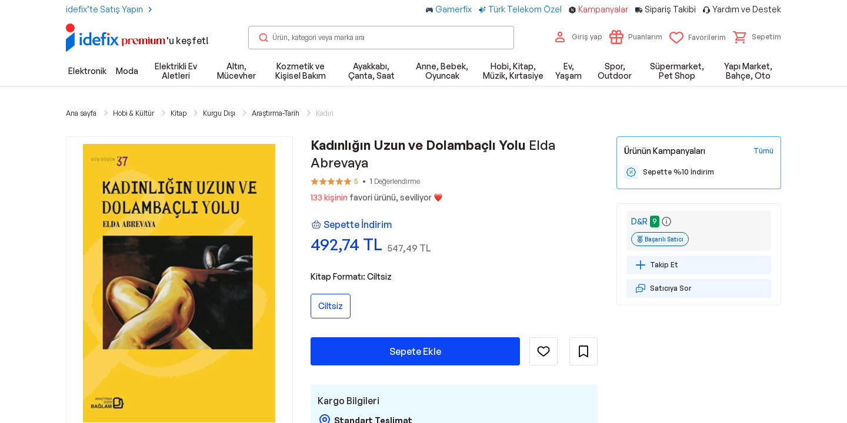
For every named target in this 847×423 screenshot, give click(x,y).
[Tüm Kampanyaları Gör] (763, 151)
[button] (757, 37)
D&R (639, 221)
